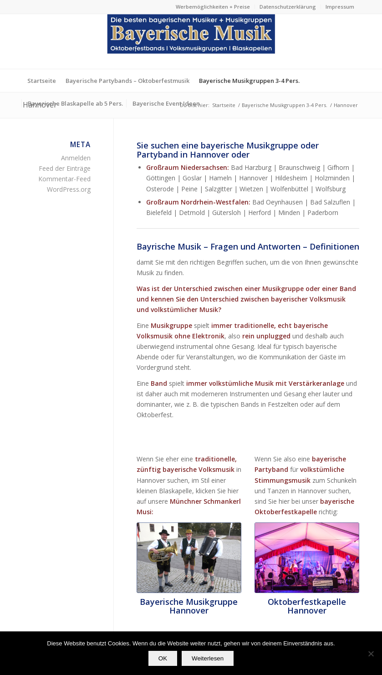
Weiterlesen (208, 658)
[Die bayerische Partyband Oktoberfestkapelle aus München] (307, 557)
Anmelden (76, 157)
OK (162, 658)
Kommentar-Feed (64, 178)
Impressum (340, 6)
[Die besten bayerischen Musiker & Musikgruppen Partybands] (191, 41)
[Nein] (370, 653)
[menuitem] (213, 7)
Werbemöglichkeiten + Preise (213, 6)
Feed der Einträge (65, 168)
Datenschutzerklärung (288, 6)
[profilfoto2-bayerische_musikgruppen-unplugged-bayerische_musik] (189, 557)
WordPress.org (69, 189)
